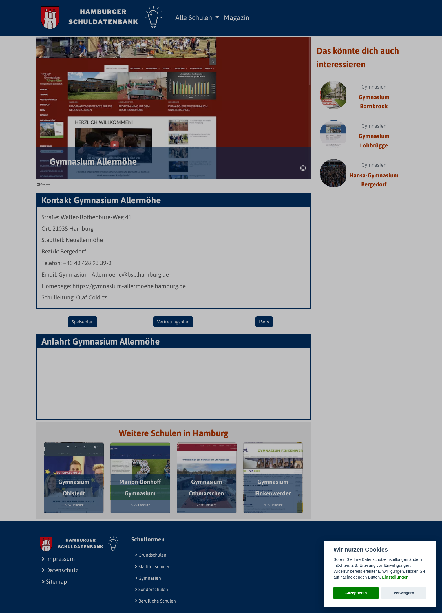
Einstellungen (395, 577)
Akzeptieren (356, 593)
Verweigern (404, 593)
